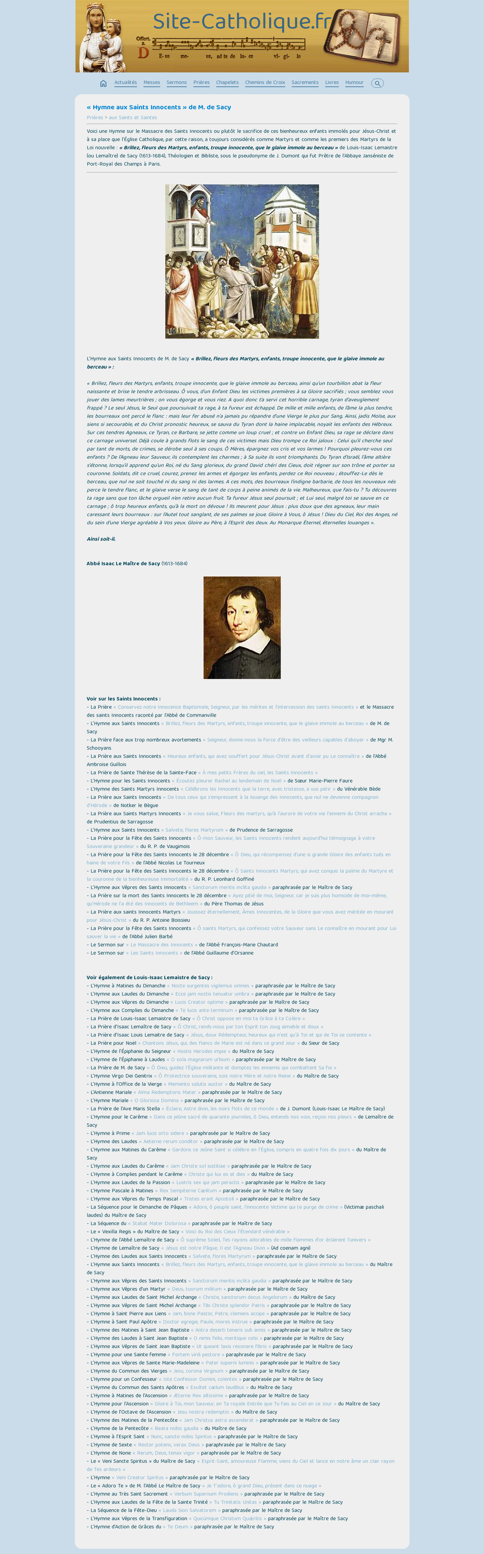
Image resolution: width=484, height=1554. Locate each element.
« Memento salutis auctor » (195, 1085)
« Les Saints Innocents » (154, 953)
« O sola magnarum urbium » (200, 1060)
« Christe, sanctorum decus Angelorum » (245, 1298)
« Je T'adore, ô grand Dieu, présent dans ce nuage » (261, 1486)
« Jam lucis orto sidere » (160, 1134)
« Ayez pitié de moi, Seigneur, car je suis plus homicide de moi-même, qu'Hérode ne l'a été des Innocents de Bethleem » (237, 900)
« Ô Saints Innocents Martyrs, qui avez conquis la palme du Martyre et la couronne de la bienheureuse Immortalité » (240, 876)
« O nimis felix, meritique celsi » (225, 1339)
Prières (201, 83)
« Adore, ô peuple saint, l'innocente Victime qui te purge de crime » (266, 1207)
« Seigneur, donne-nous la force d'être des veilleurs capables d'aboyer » (286, 740)
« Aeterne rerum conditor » (171, 1142)
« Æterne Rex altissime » (198, 1396)
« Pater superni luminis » (230, 1363)
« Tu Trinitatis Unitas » (235, 1503)
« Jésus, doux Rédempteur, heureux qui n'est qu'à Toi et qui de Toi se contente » (278, 1035)
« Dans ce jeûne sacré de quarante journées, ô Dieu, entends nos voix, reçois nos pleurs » (252, 1117)
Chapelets (227, 83)
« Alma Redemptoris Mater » (167, 1093)
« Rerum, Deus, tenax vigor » (166, 1453)
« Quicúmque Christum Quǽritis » (227, 1519)
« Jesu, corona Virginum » (198, 1371)
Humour (354, 83)
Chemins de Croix (265, 83)
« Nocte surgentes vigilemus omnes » (210, 986)
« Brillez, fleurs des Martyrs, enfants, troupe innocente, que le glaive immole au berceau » (264, 724)
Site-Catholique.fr (242, 23)
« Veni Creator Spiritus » (140, 1478)
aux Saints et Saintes (133, 118)
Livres (332, 83)
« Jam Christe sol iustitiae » (198, 1166)
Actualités (125, 83)
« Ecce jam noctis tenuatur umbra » (212, 994)
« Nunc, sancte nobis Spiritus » (181, 1437)
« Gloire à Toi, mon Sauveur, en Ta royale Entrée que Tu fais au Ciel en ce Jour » (243, 1404)
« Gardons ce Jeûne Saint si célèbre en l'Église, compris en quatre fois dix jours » (261, 1150)
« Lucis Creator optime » (199, 1003)
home (103, 83)
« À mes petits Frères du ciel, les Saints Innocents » (258, 773)
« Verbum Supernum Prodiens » (206, 1494)
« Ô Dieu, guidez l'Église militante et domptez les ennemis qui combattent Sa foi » (241, 1068)
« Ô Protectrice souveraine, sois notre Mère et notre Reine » (224, 1076)
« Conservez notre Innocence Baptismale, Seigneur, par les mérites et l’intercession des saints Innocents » (235, 707)
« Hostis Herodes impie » (202, 1052)
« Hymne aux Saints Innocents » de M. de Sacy (159, 108)
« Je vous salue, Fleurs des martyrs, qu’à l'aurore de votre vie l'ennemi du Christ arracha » (287, 814)
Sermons (177, 83)
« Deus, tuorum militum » (196, 1289)
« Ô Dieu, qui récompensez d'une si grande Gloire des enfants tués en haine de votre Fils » (239, 859)
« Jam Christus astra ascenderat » (218, 1421)
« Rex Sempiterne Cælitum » (188, 1191)
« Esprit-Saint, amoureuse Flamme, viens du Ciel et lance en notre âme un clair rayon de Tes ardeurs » (241, 1466)
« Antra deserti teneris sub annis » (230, 1330)
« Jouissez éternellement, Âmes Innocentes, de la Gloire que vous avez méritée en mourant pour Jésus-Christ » (240, 917)
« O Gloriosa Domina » (156, 1101)
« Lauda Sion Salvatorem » (189, 1511)
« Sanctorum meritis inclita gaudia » (229, 888)
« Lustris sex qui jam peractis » (208, 1183)
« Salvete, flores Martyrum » (194, 830)
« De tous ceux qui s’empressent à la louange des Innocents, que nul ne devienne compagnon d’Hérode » (232, 802)
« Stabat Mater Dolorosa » (159, 1224)
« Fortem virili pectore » (196, 1355)
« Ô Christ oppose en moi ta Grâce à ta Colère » (248, 1019)
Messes (151, 83)
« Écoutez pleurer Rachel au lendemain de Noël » (229, 781)
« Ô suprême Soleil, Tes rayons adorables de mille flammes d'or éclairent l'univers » (273, 1240)
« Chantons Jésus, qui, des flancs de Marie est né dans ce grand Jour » (219, 1044)
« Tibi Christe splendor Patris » (233, 1306)
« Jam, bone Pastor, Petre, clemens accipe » (218, 1314)
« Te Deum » (178, 1527)
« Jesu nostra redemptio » (203, 1412)
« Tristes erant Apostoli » (209, 1199)
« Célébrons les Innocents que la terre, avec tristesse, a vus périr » (258, 789)
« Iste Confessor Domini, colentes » (200, 1380)
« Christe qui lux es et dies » (217, 1175)
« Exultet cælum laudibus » (217, 1388)
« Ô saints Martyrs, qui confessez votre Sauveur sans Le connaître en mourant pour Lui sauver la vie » (241, 933)
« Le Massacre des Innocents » (161, 945)
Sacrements (305, 83)
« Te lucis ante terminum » (206, 1011)
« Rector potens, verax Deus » (169, 1445)
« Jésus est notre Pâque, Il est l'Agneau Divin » (215, 1248)
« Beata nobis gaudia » (176, 1429)
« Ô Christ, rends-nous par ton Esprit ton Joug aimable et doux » (248, 1027)
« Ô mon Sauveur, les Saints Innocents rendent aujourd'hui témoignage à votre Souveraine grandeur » (231, 843)
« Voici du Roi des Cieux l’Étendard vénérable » (235, 1232)
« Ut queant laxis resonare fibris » (231, 1347)
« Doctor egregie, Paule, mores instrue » (205, 1322)
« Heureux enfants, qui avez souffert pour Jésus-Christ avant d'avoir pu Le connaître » (263, 757)
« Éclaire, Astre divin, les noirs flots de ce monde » (220, 1109)
